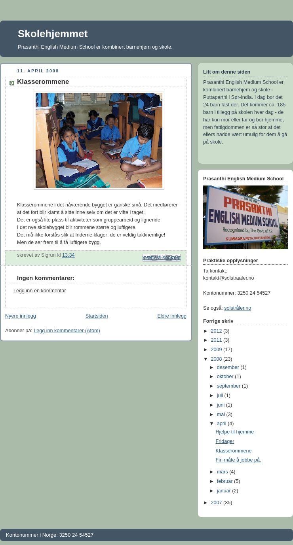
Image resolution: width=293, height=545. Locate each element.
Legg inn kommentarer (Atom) (67, 330)
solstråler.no (237, 308)
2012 (217, 331)
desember (229, 367)
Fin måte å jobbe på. (238, 460)
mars (223, 472)
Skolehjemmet (53, 34)
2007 (217, 502)
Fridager (225, 441)
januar (224, 491)
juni (221, 405)
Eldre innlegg (171, 316)
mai (221, 414)
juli (221, 395)
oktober (226, 376)
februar (225, 481)
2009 (217, 349)
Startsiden (97, 316)
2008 (217, 359)
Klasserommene (234, 451)
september (229, 386)
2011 (217, 340)
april (222, 423)
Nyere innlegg (20, 316)
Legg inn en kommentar (39, 290)
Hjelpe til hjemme (235, 432)
